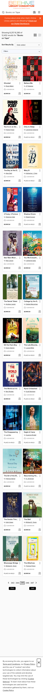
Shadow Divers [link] (30, 214)
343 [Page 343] (12, 583)
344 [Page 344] (17, 583)
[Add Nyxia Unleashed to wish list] (39, 399)
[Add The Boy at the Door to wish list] (19, 180)
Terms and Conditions (11, 664)
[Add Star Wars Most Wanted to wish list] (19, 268)
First (12, 588)
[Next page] (36, 583)
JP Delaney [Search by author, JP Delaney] (29, 86)
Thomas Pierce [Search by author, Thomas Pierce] (30, 566)
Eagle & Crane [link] (29, 432)
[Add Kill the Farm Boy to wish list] (19, 355)
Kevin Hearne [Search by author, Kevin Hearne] (10, 348)
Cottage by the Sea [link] (31, 301)
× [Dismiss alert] (40, 18)
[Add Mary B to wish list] (39, 180)
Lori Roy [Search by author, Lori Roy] (8, 435)
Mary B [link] (26, 171)
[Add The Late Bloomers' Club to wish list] (39, 355)
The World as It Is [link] (10, 389)
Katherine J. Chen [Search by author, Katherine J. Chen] (31, 173)
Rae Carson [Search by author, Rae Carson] (9, 261)
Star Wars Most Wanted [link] (11, 258)
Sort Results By (8, 45)
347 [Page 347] (32, 583)
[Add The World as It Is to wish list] (19, 399)
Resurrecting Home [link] (31, 476)
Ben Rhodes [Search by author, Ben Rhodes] (10, 391)
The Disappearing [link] (11, 432)
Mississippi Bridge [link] (11, 563)
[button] (35, 36)
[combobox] (17, 12)
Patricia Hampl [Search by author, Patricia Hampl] (10, 479)
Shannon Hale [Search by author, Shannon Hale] (10, 217)
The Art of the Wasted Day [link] (11, 476)
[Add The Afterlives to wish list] (39, 573)
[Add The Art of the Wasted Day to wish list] (19, 486)
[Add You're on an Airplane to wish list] (19, 137)
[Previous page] (8, 583)
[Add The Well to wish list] (39, 530)
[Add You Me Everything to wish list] (39, 268)
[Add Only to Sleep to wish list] (39, 137)
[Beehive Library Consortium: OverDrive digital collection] (21, 5)
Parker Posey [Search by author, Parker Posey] (10, 130)
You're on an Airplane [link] (11, 127)
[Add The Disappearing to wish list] (19, 442)
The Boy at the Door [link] (11, 171)
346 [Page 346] (27, 583)
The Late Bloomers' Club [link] (31, 345)
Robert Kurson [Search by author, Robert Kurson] (30, 217)
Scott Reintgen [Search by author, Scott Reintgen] (30, 391)
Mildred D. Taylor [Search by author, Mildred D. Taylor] (31, 522)
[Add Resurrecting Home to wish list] (39, 486)
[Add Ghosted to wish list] (19, 93)
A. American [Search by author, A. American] (30, 479)
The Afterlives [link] (29, 563)
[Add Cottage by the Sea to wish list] (39, 311)
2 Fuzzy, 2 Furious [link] (11, 214)
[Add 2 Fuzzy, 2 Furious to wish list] (19, 224)
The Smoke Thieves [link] (11, 519)
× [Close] (38, 663)
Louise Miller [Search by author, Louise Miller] (30, 348)
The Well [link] (27, 519)
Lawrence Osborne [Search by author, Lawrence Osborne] (32, 130)
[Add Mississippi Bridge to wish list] (19, 573)
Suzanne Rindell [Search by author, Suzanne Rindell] (31, 435)
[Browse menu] (39, 12)
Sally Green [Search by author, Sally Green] (9, 522)
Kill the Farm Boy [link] (10, 345)
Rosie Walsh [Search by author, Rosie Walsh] (10, 86)
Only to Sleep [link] (29, 127)
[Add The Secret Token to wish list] (19, 311)
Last (32, 588)
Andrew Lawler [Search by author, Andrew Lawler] (11, 304)
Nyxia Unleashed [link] (30, 389)
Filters (6, 51)
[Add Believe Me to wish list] (39, 93)
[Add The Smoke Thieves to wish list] (19, 530)
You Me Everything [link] (31, 258)
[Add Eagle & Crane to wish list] (39, 442)
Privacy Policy (29, 664)
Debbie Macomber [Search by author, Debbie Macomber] (32, 304)
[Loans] (34, 12)
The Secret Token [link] (10, 301)
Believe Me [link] (28, 83)
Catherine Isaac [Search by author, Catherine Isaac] (31, 261)
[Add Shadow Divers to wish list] (39, 224)
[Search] (3, 12)
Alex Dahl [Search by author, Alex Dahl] (9, 173)
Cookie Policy (8, 690)
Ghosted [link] (7, 83)
